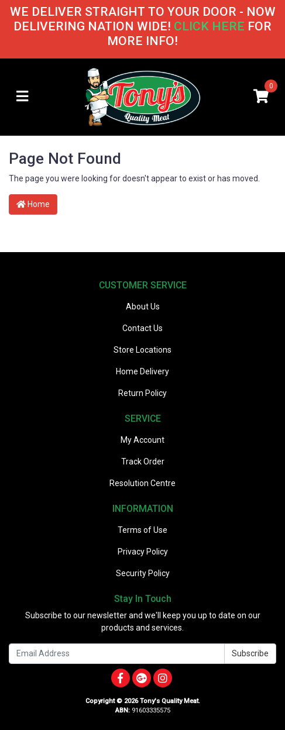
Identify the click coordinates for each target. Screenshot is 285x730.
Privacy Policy (143, 551)
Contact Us (142, 328)
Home (33, 204)
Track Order (142, 461)
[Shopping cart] (261, 96)
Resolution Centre (142, 483)
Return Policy (142, 393)
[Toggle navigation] (22, 96)
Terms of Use (142, 530)
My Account (142, 440)
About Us (143, 306)
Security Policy (143, 573)
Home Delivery (142, 371)
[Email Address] (117, 653)
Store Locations (142, 349)
